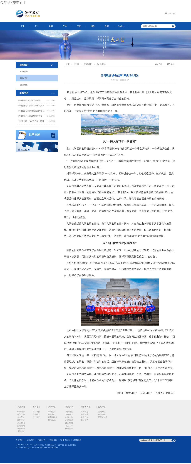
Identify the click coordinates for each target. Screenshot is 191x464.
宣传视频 (21, 428)
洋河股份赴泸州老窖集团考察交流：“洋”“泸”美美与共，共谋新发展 (31, 111)
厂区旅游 (69, 420)
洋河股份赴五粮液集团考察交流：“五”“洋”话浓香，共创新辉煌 (31, 116)
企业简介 (21, 412)
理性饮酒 (77, 440)
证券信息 (84, 412)
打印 (160, 64)
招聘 (107, 26)
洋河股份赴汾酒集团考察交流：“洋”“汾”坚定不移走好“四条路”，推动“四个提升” (31, 100)
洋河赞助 (69, 423)
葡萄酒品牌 (52, 417)
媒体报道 (24, 78)
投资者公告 (65, 440)
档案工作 (69, 426)
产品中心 (52, 407)
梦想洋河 (21, 431)
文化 (79, 26)
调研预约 (84, 420)
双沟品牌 (52, 414)
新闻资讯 (24, 65)
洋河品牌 (52, 412)
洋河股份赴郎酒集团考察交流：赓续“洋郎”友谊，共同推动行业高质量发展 (31, 106)
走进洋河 (21, 407)
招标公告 (41, 440)
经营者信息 (102, 417)
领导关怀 (21, 420)
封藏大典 (69, 417)
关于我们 (19, 440)
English (121, 26)
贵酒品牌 (52, 420)
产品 (65, 26)
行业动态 (24, 85)
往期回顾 (21, 426)
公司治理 (84, 414)
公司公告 (84, 417)
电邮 (172, 64)
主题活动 (69, 407)
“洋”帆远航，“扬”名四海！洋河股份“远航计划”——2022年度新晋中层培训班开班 (31, 121)
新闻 (51, 26)
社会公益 (69, 412)
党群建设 (69, 414)
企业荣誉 (21, 417)
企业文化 (21, 423)
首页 (23, 26)
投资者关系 (85, 407)
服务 (93, 26)
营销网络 (102, 412)
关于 (37, 26)
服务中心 (102, 407)
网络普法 (69, 428)
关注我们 (172, 14)
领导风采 (21, 414)
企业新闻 (24, 71)
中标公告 (53, 440)
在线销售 (102, 414)
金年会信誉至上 (13, 2)
